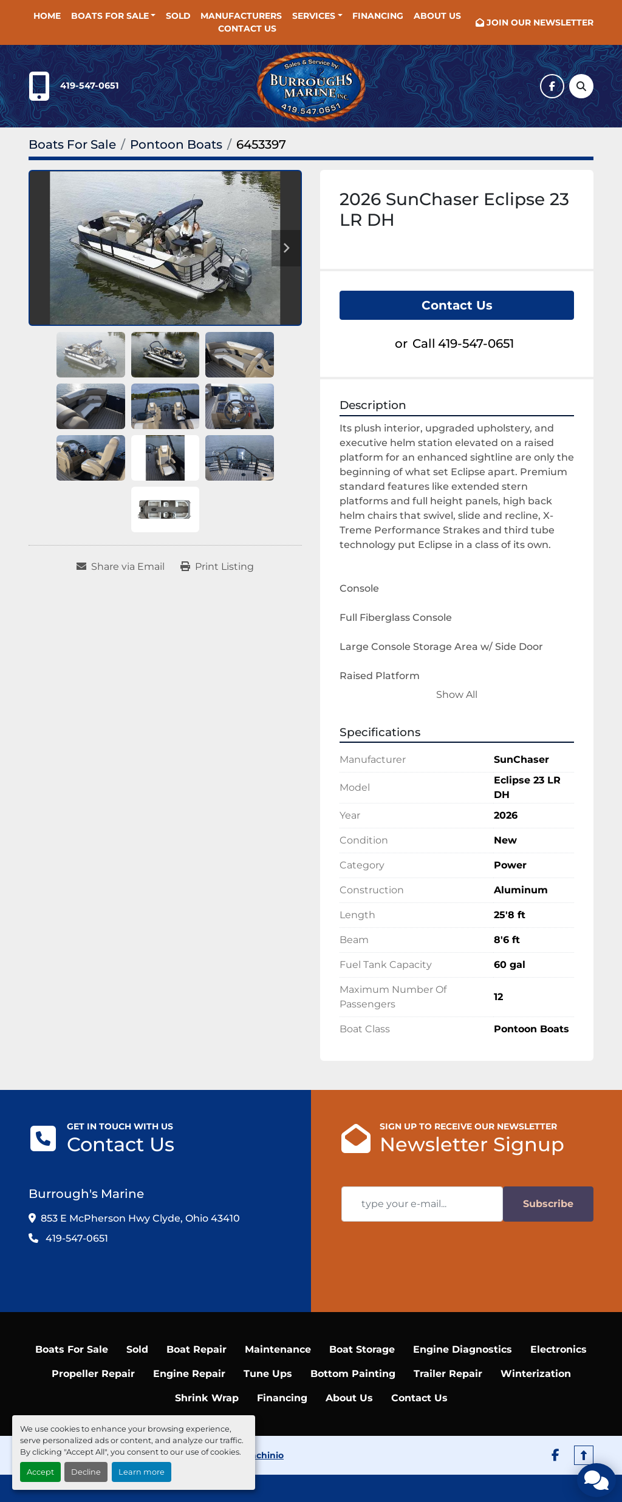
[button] (113, 16)
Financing (377, 15)
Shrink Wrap (207, 1398)
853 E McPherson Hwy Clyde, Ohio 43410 (140, 1218)
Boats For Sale (110, 15)
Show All (456, 694)
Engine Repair (189, 1373)
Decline (86, 1472)
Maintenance (278, 1349)
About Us (437, 15)
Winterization (536, 1373)
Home (47, 15)
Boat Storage (362, 1349)
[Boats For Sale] (72, 144)
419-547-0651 (89, 85)
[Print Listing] (217, 566)
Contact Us (247, 28)
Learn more (141, 1472)
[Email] (422, 1204)
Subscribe (548, 1203)
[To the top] (583, 1455)
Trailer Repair (448, 1373)
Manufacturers (241, 15)
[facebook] (552, 86)
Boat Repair (196, 1349)
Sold (178, 15)
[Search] (581, 86)
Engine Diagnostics (462, 1349)
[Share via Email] (121, 566)
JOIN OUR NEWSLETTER (540, 22)
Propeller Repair (93, 1373)
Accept (40, 1472)
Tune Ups (268, 1373)
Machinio (263, 1455)
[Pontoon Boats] (176, 144)
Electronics (558, 1349)
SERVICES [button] (313, 15)
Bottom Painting (352, 1373)
